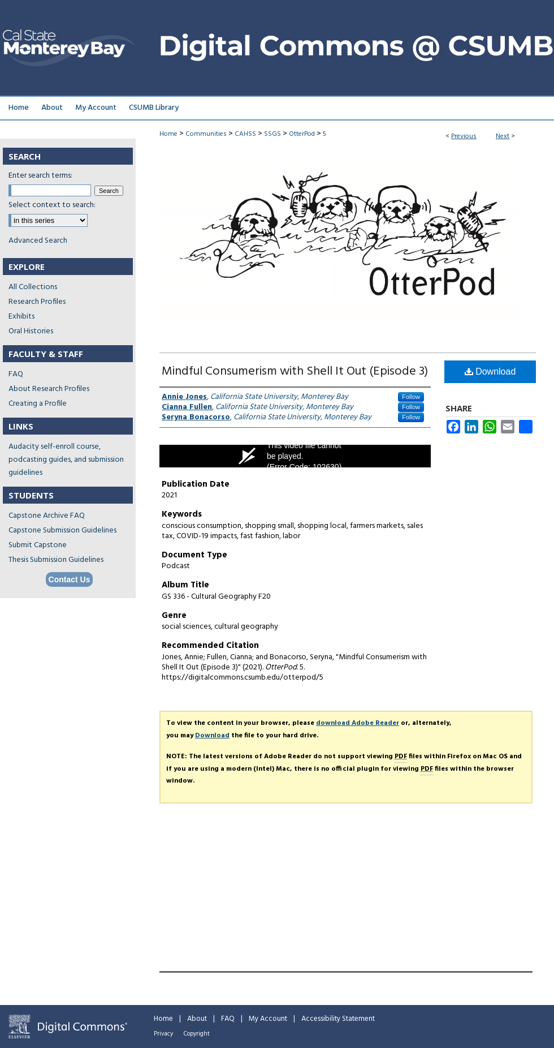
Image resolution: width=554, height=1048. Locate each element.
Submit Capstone (37, 545)
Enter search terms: (40, 175)
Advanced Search (37, 240)
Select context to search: (52, 205)
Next (502, 136)
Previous (464, 136)
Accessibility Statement (338, 1019)
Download (490, 371)
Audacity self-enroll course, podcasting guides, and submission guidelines (66, 459)
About (197, 1019)
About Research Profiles (48, 389)
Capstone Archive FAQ (46, 515)
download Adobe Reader (357, 723)
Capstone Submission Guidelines (62, 530)
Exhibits (21, 316)
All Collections (32, 287)
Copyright (197, 1034)
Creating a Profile (37, 403)
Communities (206, 134)
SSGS (272, 134)
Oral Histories (30, 331)
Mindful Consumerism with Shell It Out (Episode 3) (295, 371)
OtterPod (302, 134)
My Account (268, 1019)
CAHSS (245, 134)
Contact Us (69, 579)
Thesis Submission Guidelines (55, 559)
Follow (411, 396)
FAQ (15, 374)
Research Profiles (37, 301)
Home (168, 134)
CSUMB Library (154, 107)
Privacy (163, 1034)
